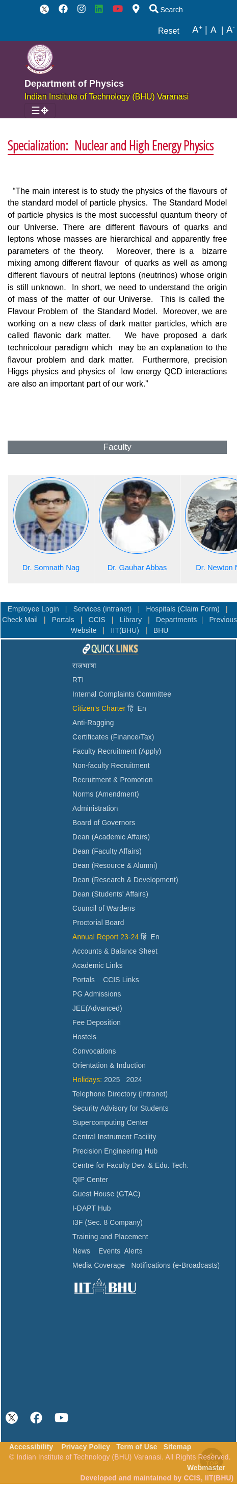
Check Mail (21, 620)
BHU (161, 630)
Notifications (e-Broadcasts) (175, 1265)
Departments (176, 620)
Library (132, 620)
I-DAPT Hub (91, 1208)
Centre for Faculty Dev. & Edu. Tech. (130, 1165)
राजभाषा (84, 666)
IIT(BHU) (126, 630)
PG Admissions (96, 994)
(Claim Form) (200, 609)
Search (166, 10)
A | (199, 30)
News (81, 1251)
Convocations (94, 1051)
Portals (64, 620)
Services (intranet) (103, 609)
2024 (134, 1080)
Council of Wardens (103, 908)
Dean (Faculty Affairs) (107, 851)
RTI (78, 680)
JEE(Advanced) (97, 1008)
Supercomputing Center (110, 1122)
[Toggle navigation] (40, 110)
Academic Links (97, 965)
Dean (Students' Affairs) (110, 894)
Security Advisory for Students (120, 1108)
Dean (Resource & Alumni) (114, 865)
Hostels (84, 1037)
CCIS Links (121, 980)
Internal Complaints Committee (121, 694)
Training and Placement (110, 1237)
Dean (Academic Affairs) (111, 837)
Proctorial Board (98, 923)
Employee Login (34, 609)
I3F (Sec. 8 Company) (107, 1222)
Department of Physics (74, 84)
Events (109, 1251)
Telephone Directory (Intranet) (120, 1094)
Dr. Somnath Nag (51, 568)
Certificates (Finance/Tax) (113, 737)
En (142, 708)
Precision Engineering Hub (114, 1151)
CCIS (98, 620)
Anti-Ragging (93, 723)
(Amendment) (117, 794)
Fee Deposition (96, 1023)
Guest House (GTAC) (106, 1194)
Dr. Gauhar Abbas (137, 568)
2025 (112, 1080)
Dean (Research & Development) (125, 880)
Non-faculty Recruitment (111, 766)
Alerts (133, 1251)
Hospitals (161, 609)
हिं (130, 708)
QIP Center (90, 1180)
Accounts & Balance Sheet (114, 951)
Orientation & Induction (109, 1065)
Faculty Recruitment (104, 751)
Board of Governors (103, 823)
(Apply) (150, 751)
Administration (95, 808)
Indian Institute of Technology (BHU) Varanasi (106, 96)
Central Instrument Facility (114, 1137)
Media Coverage (98, 1265)
